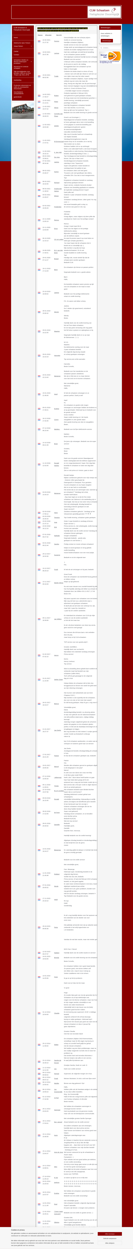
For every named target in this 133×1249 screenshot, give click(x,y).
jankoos (56, 1182)
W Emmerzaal (59, 141)
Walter (56, 1044)
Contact (16, 55)
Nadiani (56, 953)
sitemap (67, 1245)
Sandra (56, 544)
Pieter (56, 101)
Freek (56, 1078)
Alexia (56, 108)
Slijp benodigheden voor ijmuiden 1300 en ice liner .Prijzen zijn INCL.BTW (22, 73)
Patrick (56, 756)
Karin (56, 1135)
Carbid (16, 51)
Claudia (56, 1013)
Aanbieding (17, 80)
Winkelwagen (106, 41)
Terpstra (57, 517)
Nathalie (57, 535)
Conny (56, 419)
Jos (55, 1069)
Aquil (55, 394)
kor (55, 1238)
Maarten (57, 331)
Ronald (56, 799)
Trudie (56, 76)
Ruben (56, 95)
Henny (56, 655)
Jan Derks (57, 730)
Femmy (56, 41)
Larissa (56, 53)
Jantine (56, 162)
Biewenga (57, 850)
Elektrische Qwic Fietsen (22, 43)
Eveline (56, 409)
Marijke (56, 1083)
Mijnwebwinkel (93, 1245)
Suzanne (57, 555)
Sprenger (57, 1110)
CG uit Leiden (58, 239)
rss (71, 1245)
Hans (56, 513)
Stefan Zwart (58, 679)
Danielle (57, 824)
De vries (57, 157)
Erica (56, 228)
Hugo (56, 977)
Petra (56, 927)
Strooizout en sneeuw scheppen (21, 67)
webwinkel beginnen (77, 1245)
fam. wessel (58, 1122)
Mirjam (56, 196)
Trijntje (56, 786)
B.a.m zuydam (59, 791)
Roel (55, 1204)
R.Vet (56, 1177)
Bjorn (56, 270)
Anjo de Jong (58, 1152)
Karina (56, 172)
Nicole (56, 886)
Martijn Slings (58, 583)
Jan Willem (57, 619)
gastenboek (18, 97)
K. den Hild (57, 152)
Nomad (56, 1074)
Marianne (57, 376)
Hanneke (57, 355)
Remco (56, 220)
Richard (56, 182)
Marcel (56, 766)
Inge (55, 522)
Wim (55, 1167)
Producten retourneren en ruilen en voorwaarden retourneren (22, 86)
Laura (56, 1228)
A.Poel (56, 1098)
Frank (56, 569)
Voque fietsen (23, 46)
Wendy (56, 312)
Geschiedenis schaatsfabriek (18, 93)
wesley (56, 126)
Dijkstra (56, 1222)
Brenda (56, 957)
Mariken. (57, 429)
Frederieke (57, 207)
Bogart (56, 259)
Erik (55, 527)
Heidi (56, 899)
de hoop (57, 812)
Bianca (56, 704)
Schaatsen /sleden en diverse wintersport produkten (23, 61)
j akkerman (57, 777)
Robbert (56, 874)
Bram (56, 444)
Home (16, 37)
